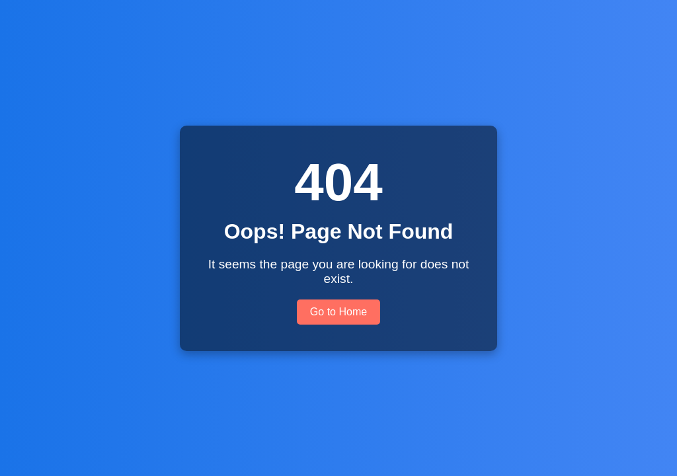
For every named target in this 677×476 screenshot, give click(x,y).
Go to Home (338, 311)
